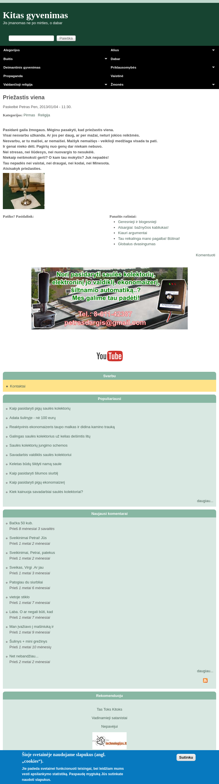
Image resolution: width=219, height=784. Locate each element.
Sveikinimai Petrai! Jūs (28, 538)
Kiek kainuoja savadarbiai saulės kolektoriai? (46, 492)
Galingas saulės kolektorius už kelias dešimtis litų (49, 436)
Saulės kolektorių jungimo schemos (38, 445)
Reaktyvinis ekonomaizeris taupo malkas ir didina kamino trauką (62, 427)
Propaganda (13, 76)
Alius (160, 51)
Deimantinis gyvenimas (21, 67)
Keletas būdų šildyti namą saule (35, 464)
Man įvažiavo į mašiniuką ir (31, 626)
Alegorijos (11, 50)
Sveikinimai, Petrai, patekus (32, 552)
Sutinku (186, 757)
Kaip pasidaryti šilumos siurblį (33, 473)
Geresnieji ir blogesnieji (137, 222)
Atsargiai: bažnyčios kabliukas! (143, 227)
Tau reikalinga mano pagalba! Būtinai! (149, 238)
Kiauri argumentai (132, 233)
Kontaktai (17, 386)
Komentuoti (205, 255)
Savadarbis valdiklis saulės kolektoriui (40, 455)
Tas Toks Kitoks (109, 709)
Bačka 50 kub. (21, 523)
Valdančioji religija (53, 85)
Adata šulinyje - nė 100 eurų (32, 418)
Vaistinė (117, 76)
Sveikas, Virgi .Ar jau (26, 567)
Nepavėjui (109, 726)
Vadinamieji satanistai (109, 718)
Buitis (53, 60)
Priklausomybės (160, 68)
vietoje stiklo (19, 597)
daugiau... (205, 501)
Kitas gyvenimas (35, 15)
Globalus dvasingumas (137, 244)
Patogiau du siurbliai (26, 582)
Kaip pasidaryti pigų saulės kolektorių (39, 408)
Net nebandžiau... (23, 656)
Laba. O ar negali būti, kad (31, 612)
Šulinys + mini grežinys (28, 641)
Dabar (115, 59)
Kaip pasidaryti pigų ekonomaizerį (37, 482)
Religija (44, 115)
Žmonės (160, 85)
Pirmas (29, 115)
